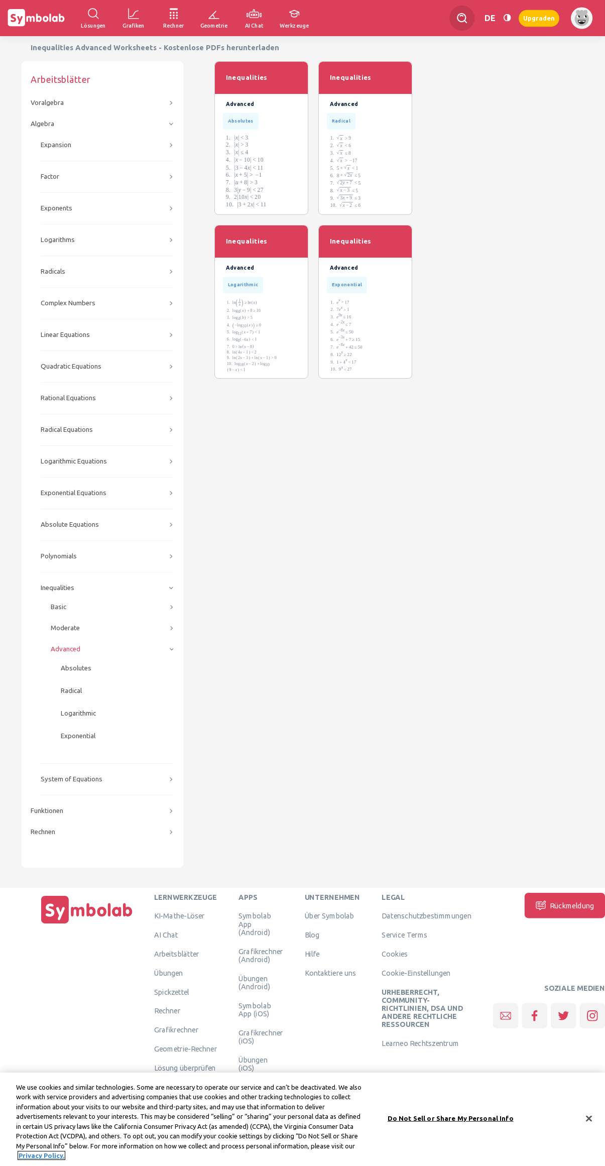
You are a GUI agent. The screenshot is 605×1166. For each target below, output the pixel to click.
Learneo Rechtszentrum (420, 1043)
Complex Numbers (68, 303)
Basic (58, 607)
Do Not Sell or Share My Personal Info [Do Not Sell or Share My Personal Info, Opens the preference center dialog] (451, 1120)
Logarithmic (78, 713)
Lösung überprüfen (184, 1068)
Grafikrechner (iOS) (260, 1036)
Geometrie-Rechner (185, 1048)
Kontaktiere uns (330, 973)
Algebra (42, 124)
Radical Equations (67, 429)
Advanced (65, 649)
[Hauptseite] (87, 923)
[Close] (589, 1121)
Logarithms (58, 240)
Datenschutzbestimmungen (426, 916)
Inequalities (57, 588)
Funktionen (47, 810)
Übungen (168, 973)
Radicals (53, 271)
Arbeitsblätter (176, 954)
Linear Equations (65, 334)
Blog (312, 935)
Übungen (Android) (254, 982)
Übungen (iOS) (253, 1064)
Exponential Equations (73, 493)
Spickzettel (171, 992)
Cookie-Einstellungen (416, 973)
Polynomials (59, 556)
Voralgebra (47, 102)
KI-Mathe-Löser (179, 916)
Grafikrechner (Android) (260, 955)
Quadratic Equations (71, 366)
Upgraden (539, 18)
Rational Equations (68, 398)
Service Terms (404, 935)
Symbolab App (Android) (254, 924)
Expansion (56, 145)
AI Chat (166, 935)
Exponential (78, 736)
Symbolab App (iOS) (254, 1009)
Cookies (395, 954)
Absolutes (76, 668)
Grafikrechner (176, 1030)
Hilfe (312, 954)
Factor (50, 176)
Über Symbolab (329, 916)
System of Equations (71, 779)
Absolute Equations (70, 524)
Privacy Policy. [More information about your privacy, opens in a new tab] (41, 1157)
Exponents (56, 208)
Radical (71, 690)
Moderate (65, 628)
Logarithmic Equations (74, 461)
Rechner (167, 1011)
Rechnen (43, 832)
